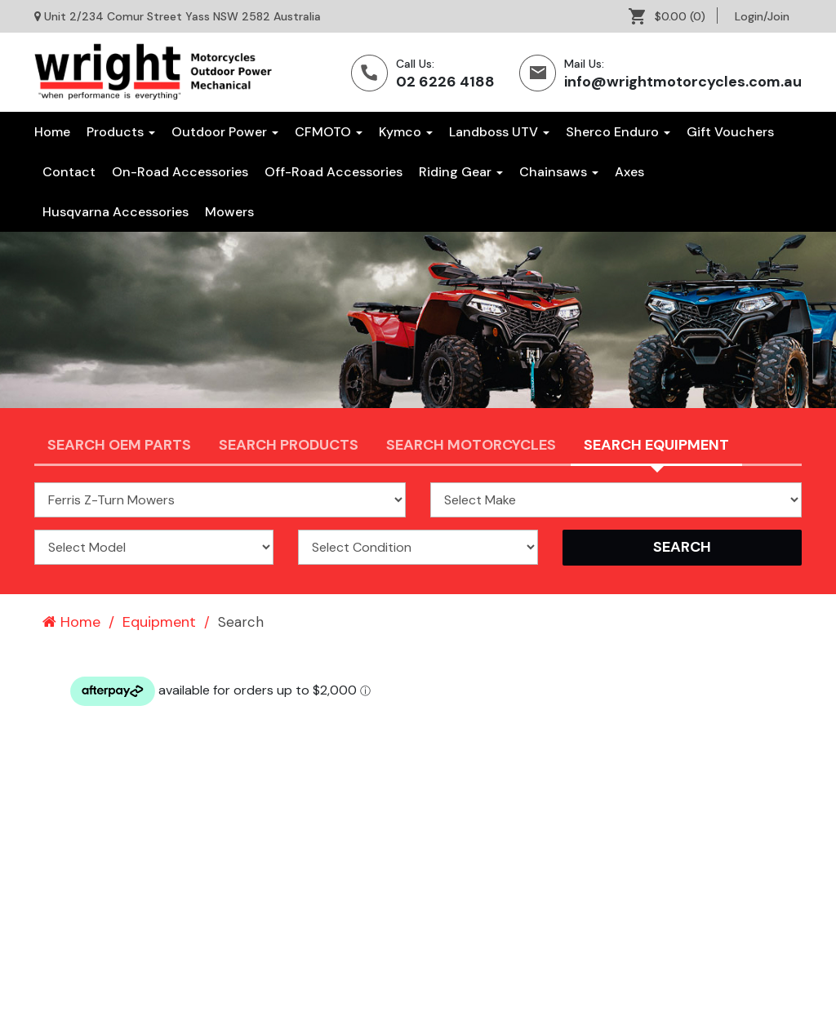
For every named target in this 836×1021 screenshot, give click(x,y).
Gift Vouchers (730, 131)
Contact (69, 171)
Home (52, 131)
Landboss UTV (499, 131)
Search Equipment (656, 445)
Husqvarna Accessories (115, 211)
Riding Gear (461, 171)
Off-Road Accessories (333, 171)
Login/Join (762, 16)
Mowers (229, 211)
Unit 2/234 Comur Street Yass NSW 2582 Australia (182, 16)
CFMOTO (328, 131)
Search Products (288, 445)
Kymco (406, 131)
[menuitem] (673, 16)
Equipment (159, 622)
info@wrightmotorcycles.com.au (683, 81)
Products (121, 131)
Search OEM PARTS (119, 445)
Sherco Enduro (618, 131)
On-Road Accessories (180, 171)
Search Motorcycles (471, 445)
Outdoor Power (224, 131)
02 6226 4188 (445, 81)
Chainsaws (558, 171)
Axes (629, 171)
